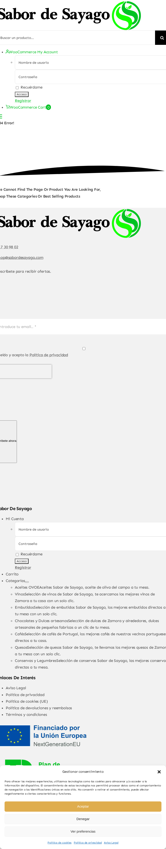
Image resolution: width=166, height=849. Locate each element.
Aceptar (83, 806)
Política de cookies (59, 842)
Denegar (83, 819)
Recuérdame (29, 87)
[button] (159, 772)
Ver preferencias (83, 831)
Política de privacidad (88, 842)
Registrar (23, 100)
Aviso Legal (111, 842)
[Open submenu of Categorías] (27, 582)
